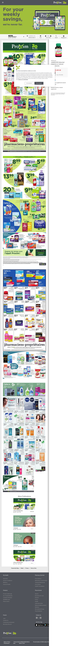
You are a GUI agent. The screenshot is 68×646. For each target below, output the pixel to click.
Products (5, 590)
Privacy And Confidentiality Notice (22, 641)
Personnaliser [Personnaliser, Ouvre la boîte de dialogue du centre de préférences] (29, 83)
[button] (37, 618)
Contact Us (5, 620)
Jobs (4, 618)
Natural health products (40, 605)
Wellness (5, 582)
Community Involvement (8, 622)
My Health (5, 575)
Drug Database (38, 611)
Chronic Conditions (7, 580)
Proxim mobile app (7, 593)
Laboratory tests (39, 603)
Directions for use (39, 595)
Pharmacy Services (39, 575)
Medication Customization (41, 580)
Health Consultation (39, 586)
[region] (34, 76)
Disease (37, 597)
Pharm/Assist (38, 590)
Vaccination (38, 584)
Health (36, 601)
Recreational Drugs (39, 609)
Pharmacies (6, 643)
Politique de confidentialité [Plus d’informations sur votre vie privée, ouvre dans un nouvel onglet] (23, 79)
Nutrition (37, 607)
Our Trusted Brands (7, 595)
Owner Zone (22, 643)
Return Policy (7, 641)
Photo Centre (6, 601)
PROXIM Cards (6, 599)
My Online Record (7, 624)
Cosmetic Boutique (7, 597)
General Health (6, 584)
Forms (36, 599)
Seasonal (5, 578)
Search (36, 593)
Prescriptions (38, 578)
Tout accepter (39, 83)
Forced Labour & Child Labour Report (42, 641)
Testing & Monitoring (40, 582)
